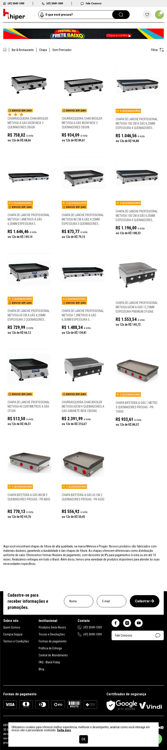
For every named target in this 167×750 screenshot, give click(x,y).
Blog (41, 669)
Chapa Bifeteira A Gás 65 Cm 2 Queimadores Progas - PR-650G (83, 497)
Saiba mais (64, 730)
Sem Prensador (62, 50)
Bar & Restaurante (23, 50)
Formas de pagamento (53, 641)
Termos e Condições (16, 641)
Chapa (43, 50)
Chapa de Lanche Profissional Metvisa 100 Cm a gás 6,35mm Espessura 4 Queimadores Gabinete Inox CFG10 (137, 216)
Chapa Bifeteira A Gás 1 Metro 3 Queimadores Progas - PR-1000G (136, 407)
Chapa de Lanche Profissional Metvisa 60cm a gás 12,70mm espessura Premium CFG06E (137, 307)
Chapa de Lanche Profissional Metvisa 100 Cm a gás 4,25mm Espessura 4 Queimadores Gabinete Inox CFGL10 (137, 123)
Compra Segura (12, 634)
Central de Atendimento (53, 655)
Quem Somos (11, 627)
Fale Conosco (91, 3)
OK (83, 739)
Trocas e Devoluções (52, 634)
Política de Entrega (50, 648)
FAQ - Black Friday (49, 662)
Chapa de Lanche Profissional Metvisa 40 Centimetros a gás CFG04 (29, 406)
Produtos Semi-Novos (52, 627)
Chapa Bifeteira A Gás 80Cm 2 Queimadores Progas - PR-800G (29, 497)
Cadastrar (144, 601)
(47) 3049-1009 (13, 3)
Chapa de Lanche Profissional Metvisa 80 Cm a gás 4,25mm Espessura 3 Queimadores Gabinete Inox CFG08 (83, 219)
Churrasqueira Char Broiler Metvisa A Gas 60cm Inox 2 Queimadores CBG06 (28, 123)
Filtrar (157, 50)
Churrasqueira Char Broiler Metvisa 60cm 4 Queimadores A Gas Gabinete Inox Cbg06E (83, 406)
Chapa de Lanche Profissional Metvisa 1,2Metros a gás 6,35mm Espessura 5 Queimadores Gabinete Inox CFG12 (83, 315)
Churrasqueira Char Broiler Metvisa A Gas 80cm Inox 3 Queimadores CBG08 (82, 123)
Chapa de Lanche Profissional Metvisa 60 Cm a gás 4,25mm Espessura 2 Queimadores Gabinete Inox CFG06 (29, 315)
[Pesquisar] (121, 14)
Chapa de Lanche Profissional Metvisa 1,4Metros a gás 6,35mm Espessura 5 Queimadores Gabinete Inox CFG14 (29, 219)
